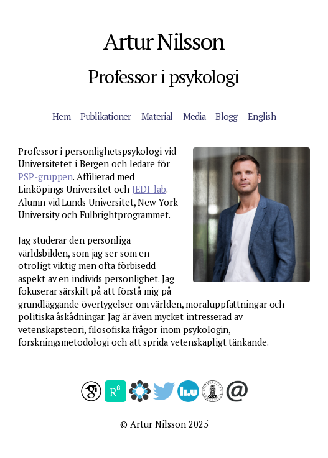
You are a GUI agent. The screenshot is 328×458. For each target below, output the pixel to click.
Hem (61, 116)
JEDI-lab (149, 189)
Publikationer (105, 116)
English (262, 116)
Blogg (226, 116)
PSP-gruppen (45, 177)
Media (194, 116)
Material (156, 116)
